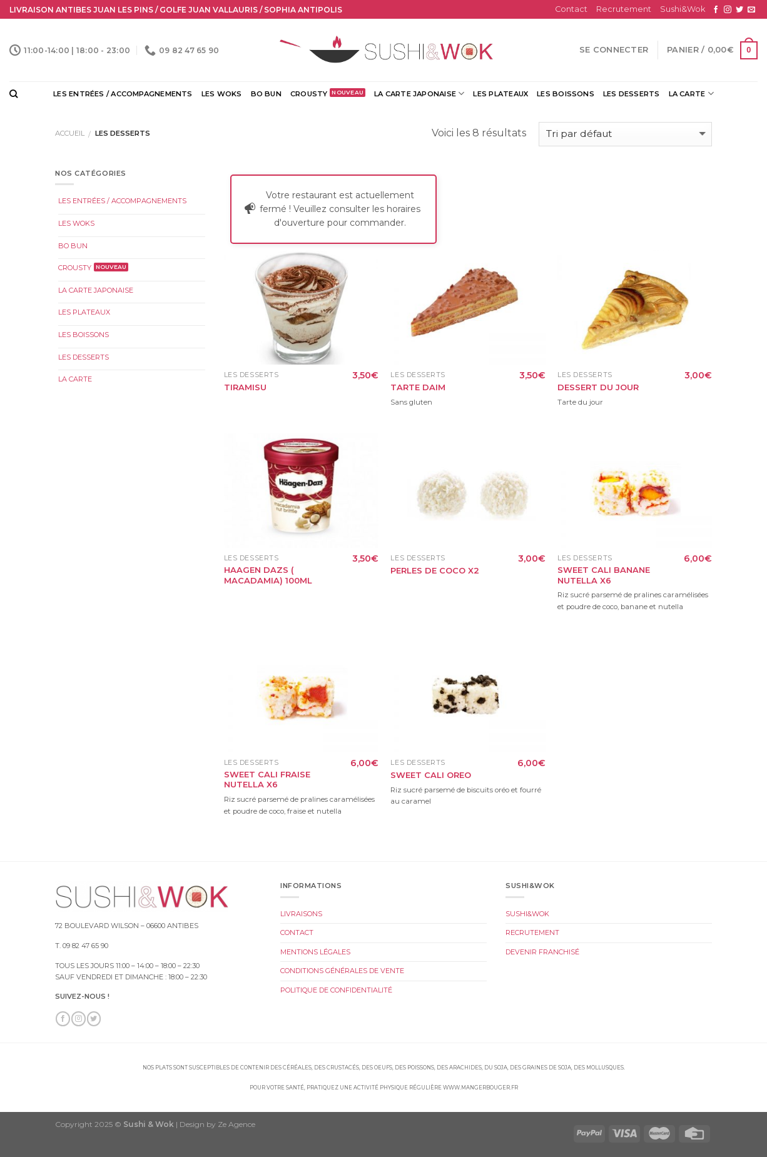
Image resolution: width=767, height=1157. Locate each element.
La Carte (691, 93)
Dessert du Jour (598, 387)
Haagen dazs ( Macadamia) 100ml (268, 575)
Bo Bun (266, 93)
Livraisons (301, 913)
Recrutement (623, 9)
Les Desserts (631, 93)
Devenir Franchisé (542, 951)
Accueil (69, 133)
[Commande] (625, 134)
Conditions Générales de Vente (342, 970)
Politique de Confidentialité (336, 990)
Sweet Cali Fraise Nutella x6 (267, 779)
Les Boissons (565, 93)
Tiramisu (245, 387)
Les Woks (221, 93)
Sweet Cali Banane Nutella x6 (603, 575)
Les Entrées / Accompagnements (123, 93)
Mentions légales (315, 951)
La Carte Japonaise (419, 93)
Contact (571, 9)
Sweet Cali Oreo (430, 775)
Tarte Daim (417, 387)
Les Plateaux (500, 93)
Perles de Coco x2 (434, 570)
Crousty (309, 93)
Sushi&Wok (682, 9)
